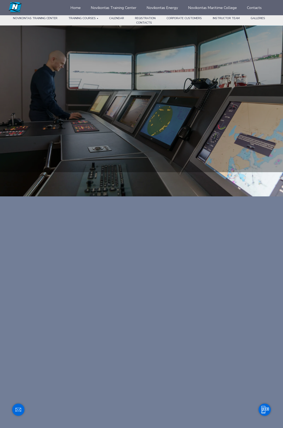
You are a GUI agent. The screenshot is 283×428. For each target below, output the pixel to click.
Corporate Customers (184, 18)
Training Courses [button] (82, 18)
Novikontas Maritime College (212, 7)
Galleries (258, 18)
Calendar (116, 18)
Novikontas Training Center (113, 7)
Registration (145, 18)
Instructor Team (226, 18)
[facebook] (271, 8)
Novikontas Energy (162, 7)
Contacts (254, 7)
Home (75, 7)
